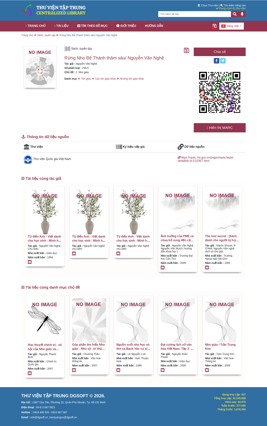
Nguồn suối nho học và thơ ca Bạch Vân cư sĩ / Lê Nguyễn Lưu (132, 349)
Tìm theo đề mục (92, 25)
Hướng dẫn (154, 25)
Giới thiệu (126, 25)
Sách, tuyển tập (46, 35)
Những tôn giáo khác (132, 78)
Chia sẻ (220, 52)
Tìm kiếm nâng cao (233, 5)
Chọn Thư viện (208, 5)
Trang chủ (36, 25)
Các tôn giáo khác (105, 78)
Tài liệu (61, 25)
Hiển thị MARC (220, 128)
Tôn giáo (86, 78)
